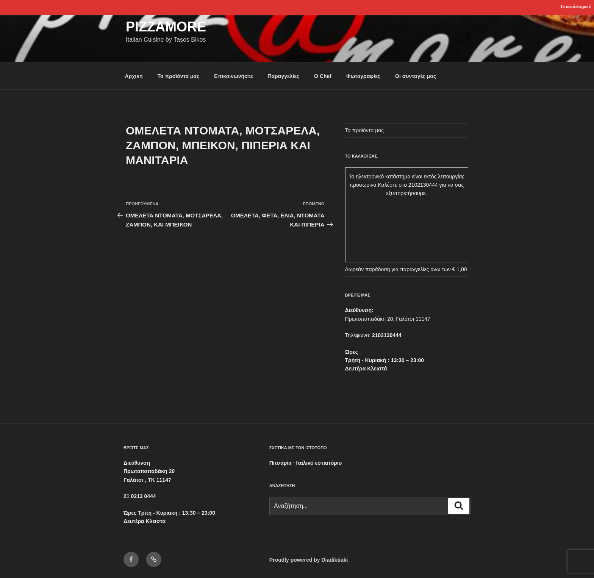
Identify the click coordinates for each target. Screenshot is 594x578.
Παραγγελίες (283, 76)
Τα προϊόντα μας (178, 76)
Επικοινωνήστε (233, 76)
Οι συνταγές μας (415, 76)
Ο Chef (322, 76)
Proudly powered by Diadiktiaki (308, 560)
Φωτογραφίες (363, 76)
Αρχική (134, 76)
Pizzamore (166, 26)
